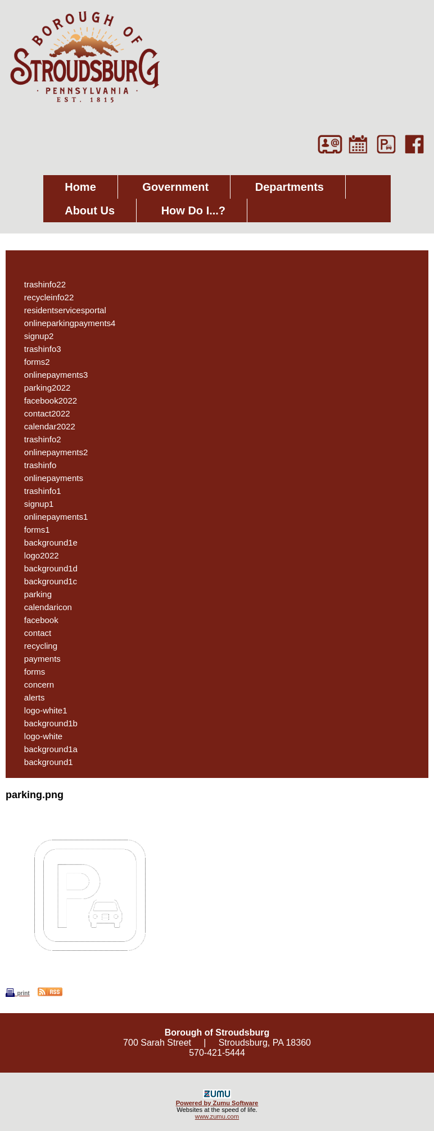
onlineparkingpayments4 (63, 323)
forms (28, 671)
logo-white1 (39, 710)
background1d (45, 568)
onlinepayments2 (50, 452)
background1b (45, 723)
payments (36, 658)
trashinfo (34, 465)
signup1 (32, 504)
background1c (44, 581)
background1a (45, 749)
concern (33, 684)
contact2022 (41, 413)
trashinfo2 (36, 439)
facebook (35, 620)
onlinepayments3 (50, 374)
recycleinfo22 (43, 297)
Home (80, 187)
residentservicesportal (59, 310)
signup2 (32, 336)
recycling (34, 646)
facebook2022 (44, 400)
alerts (28, 697)
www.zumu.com (217, 1116)
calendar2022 (43, 426)
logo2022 (35, 555)
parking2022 (41, 387)
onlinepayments (47, 478)
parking (32, 594)
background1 (42, 762)
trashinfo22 (39, 284)
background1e (45, 542)
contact (31, 633)
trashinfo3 (36, 349)
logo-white (37, 736)
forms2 (31, 362)
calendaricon (42, 607)
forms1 (31, 529)
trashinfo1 (36, 491)
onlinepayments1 (50, 516)
